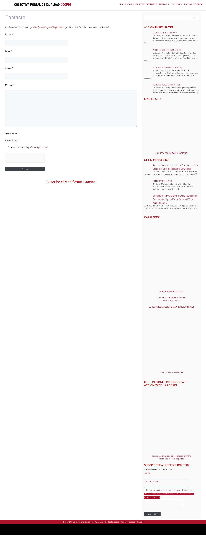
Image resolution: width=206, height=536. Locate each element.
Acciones (129, 4)
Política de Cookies (128, 522)
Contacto (198, 4)
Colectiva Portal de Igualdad (83, 522)
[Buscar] (194, 18)
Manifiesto (140, 4)
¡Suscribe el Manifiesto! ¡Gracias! (71, 182)
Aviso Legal (99, 522)
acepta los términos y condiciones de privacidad (173, 490)
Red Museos (152, 4)
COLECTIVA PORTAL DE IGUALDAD (37, 5)
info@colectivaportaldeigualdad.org (50, 27)
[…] (145, 43)
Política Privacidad (112, 522)
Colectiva (177, 4)
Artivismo (164, 4)
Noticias (188, 4)
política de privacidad (38, 147)
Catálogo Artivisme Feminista (171, 372)
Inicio (121, 4)
